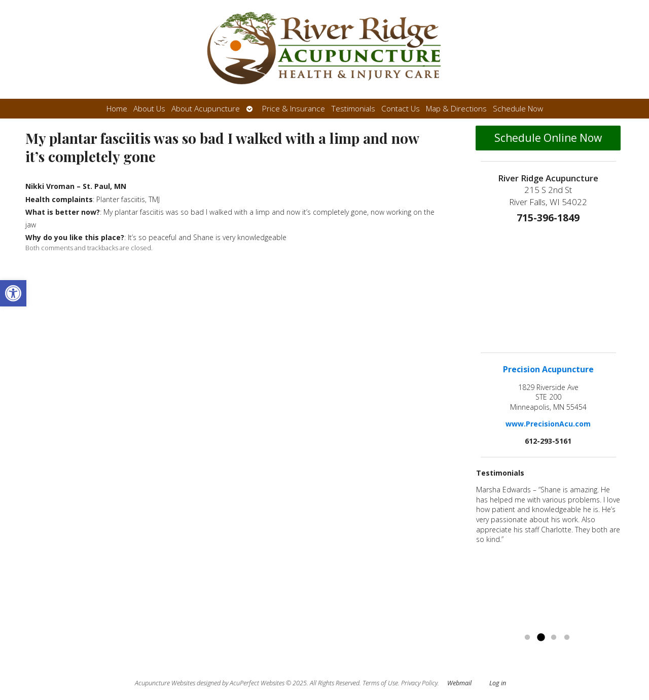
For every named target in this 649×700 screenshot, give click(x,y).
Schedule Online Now (548, 138)
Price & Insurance (293, 108)
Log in (497, 683)
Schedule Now (518, 108)
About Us (149, 108)
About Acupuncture (205, 108)
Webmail (459, 683)
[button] (13, 293)
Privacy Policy (419, 683)
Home (116, 108)
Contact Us (400, 108)
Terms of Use (380, 683)
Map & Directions (456, 108)
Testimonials (353, 108)
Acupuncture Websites (165, 683)
